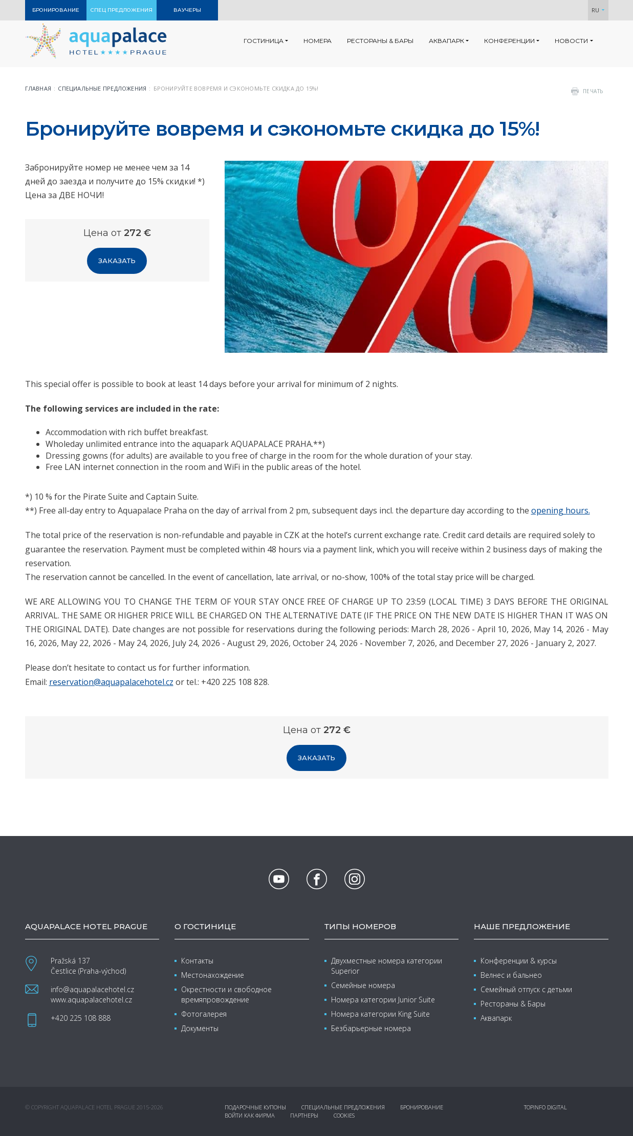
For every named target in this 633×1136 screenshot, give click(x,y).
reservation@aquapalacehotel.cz (111, 682)
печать (593, 91)
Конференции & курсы (519, 961)
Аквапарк (496, 1018)
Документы (200, 1028)
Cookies (344, 1115)
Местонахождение (212, 975)
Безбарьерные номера (371, 1028)
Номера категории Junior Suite (383, 999)
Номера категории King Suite (380, 1014)
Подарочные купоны (255, 1107)
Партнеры (304, 1115)
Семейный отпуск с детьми (526, 989)
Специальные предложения (102, 88)
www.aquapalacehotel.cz (91, 999)
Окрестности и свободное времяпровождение (226, 994)
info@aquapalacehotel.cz (92, 989)
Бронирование (421, 1107)
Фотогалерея (204, 1014)
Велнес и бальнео (511, 975)
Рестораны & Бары (513, 1004)
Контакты (197, 961)
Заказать (117, 260)
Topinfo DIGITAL (545, 1107)
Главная (38, 88)
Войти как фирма (250, 1115)
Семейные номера (363, 985)
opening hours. (560, 510)
